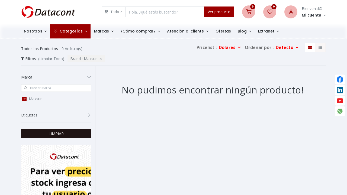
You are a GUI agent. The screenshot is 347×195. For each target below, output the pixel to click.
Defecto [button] (285, 47)
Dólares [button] (227, 47)
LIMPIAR (56, 133)
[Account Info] (314, 15)
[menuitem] (224, 31)
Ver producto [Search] (219, 11)
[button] (114, 11)
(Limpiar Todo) (51, 58)
